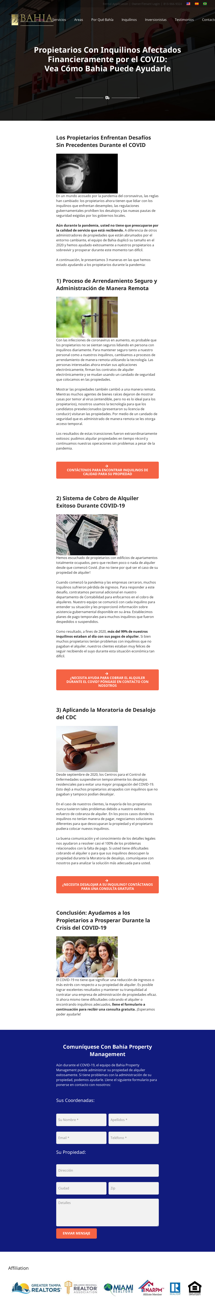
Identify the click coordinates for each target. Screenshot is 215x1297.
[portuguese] (205, 3)
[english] (188, 3)
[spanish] (197, 3)
